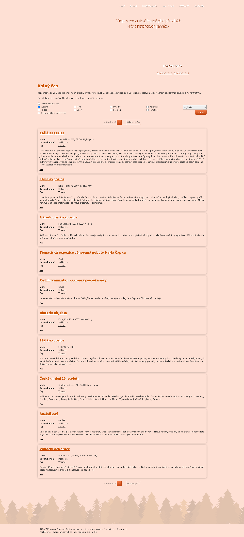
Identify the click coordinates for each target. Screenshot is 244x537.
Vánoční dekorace (55, 449)
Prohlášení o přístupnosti (115, 529)
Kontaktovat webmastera (77, 529)
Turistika (154, 109)
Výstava (44, 106)
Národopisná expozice (58, 217)
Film (79, 106)
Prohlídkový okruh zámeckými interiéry (73, 280)
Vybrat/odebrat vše (50, 103)
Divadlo (117, 106)
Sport (79, 109)
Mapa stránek (96, 529)
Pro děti (117, 109)
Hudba (44, 109)
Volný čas (168, 6)
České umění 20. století (59, 378)
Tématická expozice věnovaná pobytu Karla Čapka (83, 252)
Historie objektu (53, 312)
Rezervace (184, 6)
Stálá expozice (52, 132)
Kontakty (199, 6)
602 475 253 (181, 73)
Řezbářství (49, 413)
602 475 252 (164, 73)
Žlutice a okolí (150, 6)
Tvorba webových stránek (65, 532)
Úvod (122, 6)
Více (41, 169)
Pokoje (133, 6)
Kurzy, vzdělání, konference (53, 113)
